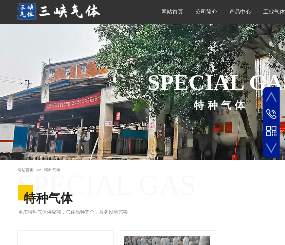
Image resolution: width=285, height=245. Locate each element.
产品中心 (240, 12)
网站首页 (172, 12)
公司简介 (206, 12)
